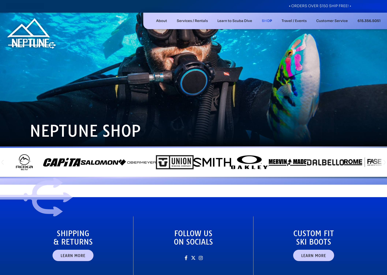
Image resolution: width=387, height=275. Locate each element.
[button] (192, 21)
